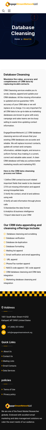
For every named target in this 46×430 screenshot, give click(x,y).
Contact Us (7, 356)
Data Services (8, 370)
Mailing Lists (7, 361)
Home (17, 39)
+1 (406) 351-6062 (12, 327)
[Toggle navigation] (9, 10)
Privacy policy (8, 394)
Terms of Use (8, 389)
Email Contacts (8, 366)
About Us (6, 351)
